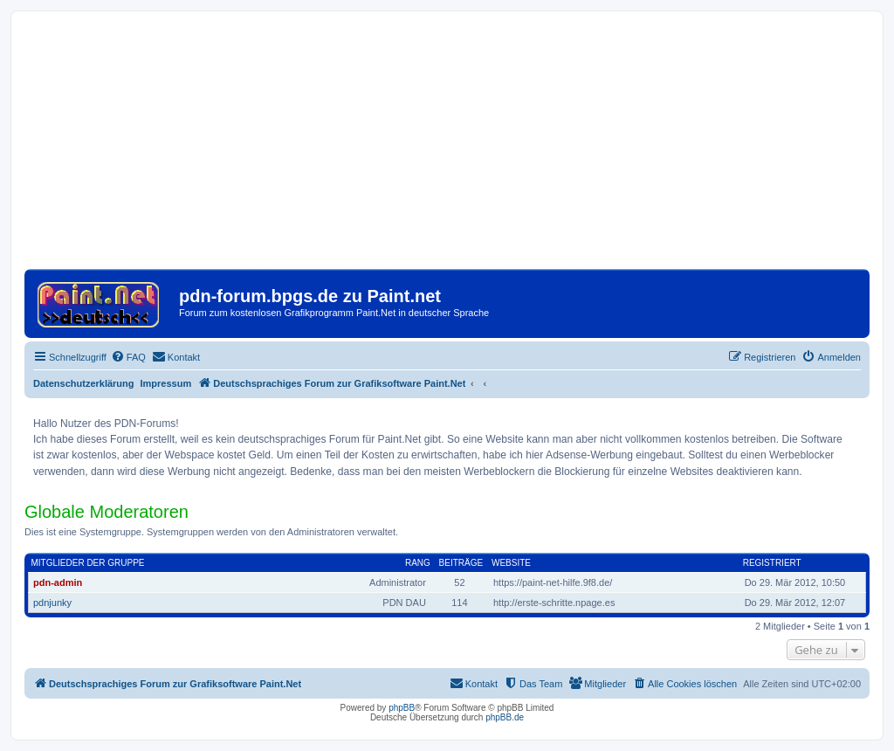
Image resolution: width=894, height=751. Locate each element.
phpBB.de (504, 717)
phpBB (402, 708)
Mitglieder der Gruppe (88, 563)
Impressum (166, 383)
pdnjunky (52, 602)
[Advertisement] (447, 146)
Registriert (772, 563)
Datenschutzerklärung (83, 383)
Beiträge (461, 563)
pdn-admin (57, 582)
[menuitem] (128, 357)
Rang (417, 563)
